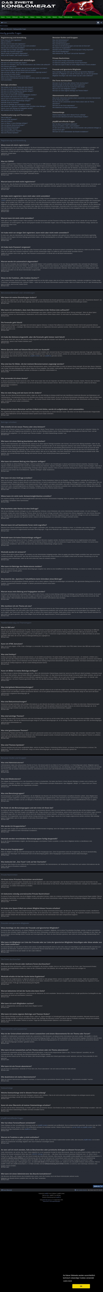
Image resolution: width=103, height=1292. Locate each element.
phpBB (46, 1193)
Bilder (26, 17)
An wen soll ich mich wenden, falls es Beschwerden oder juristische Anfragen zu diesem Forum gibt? (77, 128)
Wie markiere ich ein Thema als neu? (12, 110)
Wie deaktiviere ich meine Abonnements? (65, 107)
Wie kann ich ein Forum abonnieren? (64, 105)
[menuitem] (98, 22)
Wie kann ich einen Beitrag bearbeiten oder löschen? (17, 89)
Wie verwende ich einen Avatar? (10, 74)
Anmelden (5, 26)
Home (3, 17)
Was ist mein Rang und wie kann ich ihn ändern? (16, 76)
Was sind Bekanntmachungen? (10, 127)
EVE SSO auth (46, 1199)
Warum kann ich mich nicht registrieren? (13, 44)
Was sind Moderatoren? (60, 42)
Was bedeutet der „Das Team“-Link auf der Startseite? (69, 53)
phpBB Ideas (87, 1140)
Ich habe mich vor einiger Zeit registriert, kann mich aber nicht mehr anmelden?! (25, 49)
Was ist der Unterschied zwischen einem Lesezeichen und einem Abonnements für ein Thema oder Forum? (77, 99)
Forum (9, 17)
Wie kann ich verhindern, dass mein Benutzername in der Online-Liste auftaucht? (25, 64)
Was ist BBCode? (6, 117)
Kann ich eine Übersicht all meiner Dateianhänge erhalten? (70, 116)
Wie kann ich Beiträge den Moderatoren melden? (16, 104)
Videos (32, 17)
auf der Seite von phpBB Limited (82, 1127)
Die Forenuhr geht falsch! (8, 66)
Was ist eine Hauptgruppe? (61, 51)
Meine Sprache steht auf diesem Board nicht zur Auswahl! (18, 70)
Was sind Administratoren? (61, 40)
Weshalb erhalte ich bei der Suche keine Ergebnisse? (69, 85)
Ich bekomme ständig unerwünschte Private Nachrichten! (70, 62)
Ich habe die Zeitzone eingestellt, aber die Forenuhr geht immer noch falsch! (24, 68)
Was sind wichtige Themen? (9, 129)
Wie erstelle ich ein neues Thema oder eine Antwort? (17, 87)
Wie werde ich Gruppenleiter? (62, 48)
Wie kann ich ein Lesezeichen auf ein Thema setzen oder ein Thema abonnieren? (73, 102)
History (38, 17)
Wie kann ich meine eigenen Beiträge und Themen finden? (70, 90)
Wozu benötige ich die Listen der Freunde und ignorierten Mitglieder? (73, 72)
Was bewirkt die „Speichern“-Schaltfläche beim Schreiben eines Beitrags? (23, 106)
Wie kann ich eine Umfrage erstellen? (12, 93)
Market (55, 17)
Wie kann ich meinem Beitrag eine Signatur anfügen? (17, 91)
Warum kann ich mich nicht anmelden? (13, 48)
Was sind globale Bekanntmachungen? (13, 125)
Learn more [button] (67, 1281)
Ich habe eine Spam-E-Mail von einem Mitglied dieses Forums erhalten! (74, 64)
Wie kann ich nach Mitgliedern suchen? (64, 88)
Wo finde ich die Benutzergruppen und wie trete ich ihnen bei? (71, 46)
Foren (5, 22)
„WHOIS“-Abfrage (37, 1154)
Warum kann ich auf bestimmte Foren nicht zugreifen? (17, 98)
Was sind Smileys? (7, 121)
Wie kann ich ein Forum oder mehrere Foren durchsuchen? (70, 83)
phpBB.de (48, 356)
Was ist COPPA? (6, 42)
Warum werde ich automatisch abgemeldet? (14, 53)
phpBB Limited (34, 356)
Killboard (15, 17)
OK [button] (81, 1286)
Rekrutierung (68, 17)
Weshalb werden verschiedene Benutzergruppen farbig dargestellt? (73, 49)
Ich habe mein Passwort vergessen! (12, 51)
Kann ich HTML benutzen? (9, 119)
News (21, 17)
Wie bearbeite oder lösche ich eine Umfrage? (14, 96)
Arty (48, 1195)
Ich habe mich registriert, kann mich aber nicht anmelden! (18, 46)
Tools (44, 17)
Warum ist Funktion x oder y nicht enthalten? (66, 126)
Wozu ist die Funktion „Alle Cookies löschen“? (15, 55)
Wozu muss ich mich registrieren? (11, 40)
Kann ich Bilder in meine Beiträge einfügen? (14, 123)
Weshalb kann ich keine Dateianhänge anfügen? (15, 100)
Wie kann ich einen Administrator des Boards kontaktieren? (70, 131)
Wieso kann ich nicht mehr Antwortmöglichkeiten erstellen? (19, 95)
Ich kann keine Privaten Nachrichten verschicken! (67, 60)
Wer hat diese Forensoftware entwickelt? (65, 124)
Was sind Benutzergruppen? (61, 44)
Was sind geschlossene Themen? (11, 131)
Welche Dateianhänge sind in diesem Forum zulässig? (69, 115)
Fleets (60, 17)
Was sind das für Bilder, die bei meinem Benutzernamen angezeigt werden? (24, 72)
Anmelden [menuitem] (102, 23)
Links (49, 17)
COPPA (3, 200)
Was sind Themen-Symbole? (9, 132)
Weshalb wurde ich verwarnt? (10, 102)
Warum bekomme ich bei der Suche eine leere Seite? (69, 87)
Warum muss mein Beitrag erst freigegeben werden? (17, 108)
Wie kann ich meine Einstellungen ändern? (14, 62)
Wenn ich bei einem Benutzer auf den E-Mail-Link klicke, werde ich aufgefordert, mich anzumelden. (25, 79)
